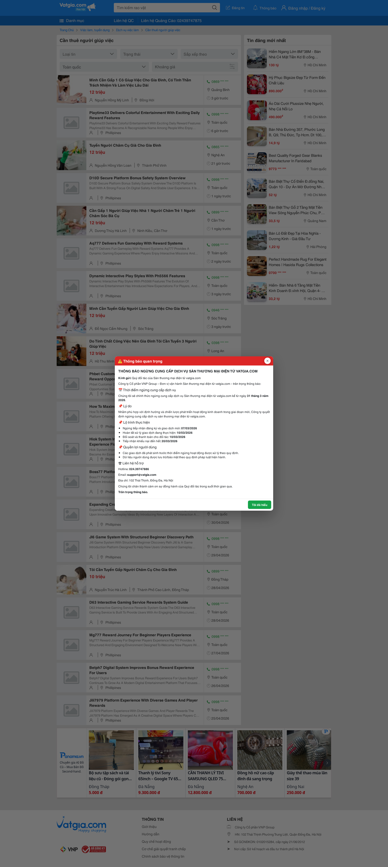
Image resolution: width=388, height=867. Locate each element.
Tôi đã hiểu (259, 504)
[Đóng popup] (267, 361)
